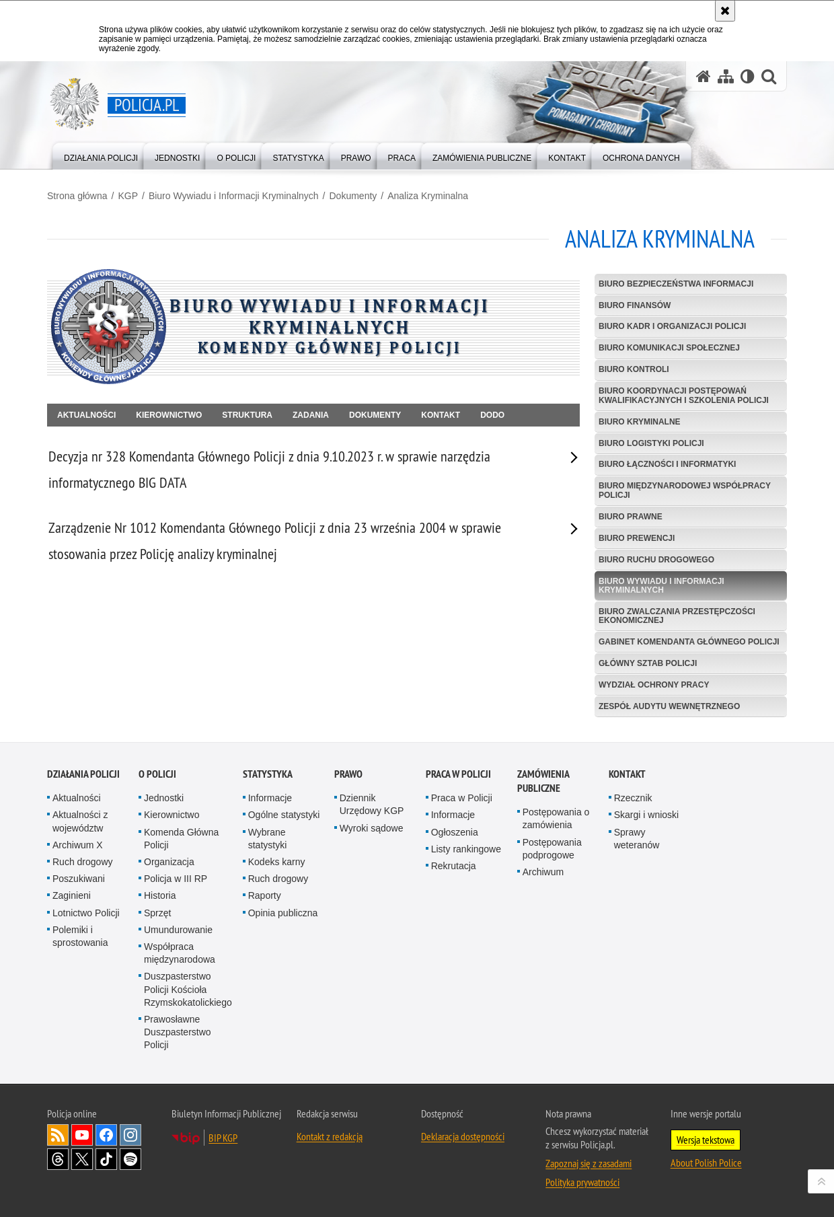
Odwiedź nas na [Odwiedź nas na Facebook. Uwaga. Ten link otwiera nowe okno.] (106, 1139)
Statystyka (268, 779)
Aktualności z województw (80, 826)
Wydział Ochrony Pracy (654, 685)
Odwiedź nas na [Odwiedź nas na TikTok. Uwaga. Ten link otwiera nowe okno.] (106, 1164)
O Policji (157, 779)
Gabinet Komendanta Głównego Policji (689, 642)
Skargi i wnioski (646, 819)
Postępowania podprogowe (552, 852)
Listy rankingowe (466, 853)
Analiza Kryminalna (427, 195)
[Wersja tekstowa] (748, 76)
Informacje (270, 802)
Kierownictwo (169, 415)
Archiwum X (77, 849)
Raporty (264, 900)
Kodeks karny (276, 866)
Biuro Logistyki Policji (651, 443)
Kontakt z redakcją (330, 1141)
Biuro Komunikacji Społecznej (669, 348)
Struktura (247, 415)
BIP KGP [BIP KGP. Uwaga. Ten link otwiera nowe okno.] (222, 1142)
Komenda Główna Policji (181, 842)
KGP (128, 195)
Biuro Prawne (630, 516)
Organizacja (169, 866)
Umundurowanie (178, 934)
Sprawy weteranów (637, 842)
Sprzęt (157, 917)
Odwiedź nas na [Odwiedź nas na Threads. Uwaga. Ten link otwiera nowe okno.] (58, 1164)
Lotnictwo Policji (86, 917)
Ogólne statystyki (284, 819)
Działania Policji (83, 779)
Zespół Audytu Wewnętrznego (669, 706)
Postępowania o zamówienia (556, 823)
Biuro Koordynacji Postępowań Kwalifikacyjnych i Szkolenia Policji (684, 395)
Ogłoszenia (454, 836)
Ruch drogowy (82, 866)
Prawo (348, 779)
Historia (160, 900)
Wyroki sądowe (372, 832)
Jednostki (164, 802)
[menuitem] (101, 155)
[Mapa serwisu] (726, 76)
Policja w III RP (175, 883)
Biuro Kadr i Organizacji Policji (672, 326)
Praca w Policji (458, 779)
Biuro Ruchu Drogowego (656, 559)
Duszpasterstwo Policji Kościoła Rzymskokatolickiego (188, 993)
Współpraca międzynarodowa (179, 957)
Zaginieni (71, 900)
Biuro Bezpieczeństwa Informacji (676, 284)
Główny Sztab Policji (648, 663)
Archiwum (543, 876)
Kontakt (440, 415)
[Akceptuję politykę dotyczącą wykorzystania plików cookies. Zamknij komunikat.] (725, 11)
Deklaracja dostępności (462, 1141)
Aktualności (86, 415)
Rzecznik (633, 802)
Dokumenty (353, 195)
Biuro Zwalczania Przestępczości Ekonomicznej (677, 616)
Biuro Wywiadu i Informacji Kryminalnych (234, 195)
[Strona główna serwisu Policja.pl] (703, 76)
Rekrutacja (453, 870)
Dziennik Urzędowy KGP (372, 809)
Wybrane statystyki (267, 842)
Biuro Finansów (635, 305)
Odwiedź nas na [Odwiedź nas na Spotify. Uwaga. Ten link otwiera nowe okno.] (130, 1164)
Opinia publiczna (283, 917)
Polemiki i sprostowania (80, 941)
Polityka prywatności (582, 1186)
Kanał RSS (58, 1139)
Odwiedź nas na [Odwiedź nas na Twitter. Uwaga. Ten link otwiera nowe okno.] (82, 1164)
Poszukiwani (78, 883)
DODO (492, 415)
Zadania (311, 415)
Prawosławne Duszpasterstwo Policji (177, 1037)
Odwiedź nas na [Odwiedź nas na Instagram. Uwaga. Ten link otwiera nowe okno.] (130, 1139)
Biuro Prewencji (637, 538)
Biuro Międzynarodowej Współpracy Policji (685, 490)
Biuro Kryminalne (640, 422)
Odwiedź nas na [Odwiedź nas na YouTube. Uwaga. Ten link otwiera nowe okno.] (82, 1139)
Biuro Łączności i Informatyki (667, 464)
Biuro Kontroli (634, 369)
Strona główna (77, 195)
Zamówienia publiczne (543, 786)
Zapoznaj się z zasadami (588, 1168)
